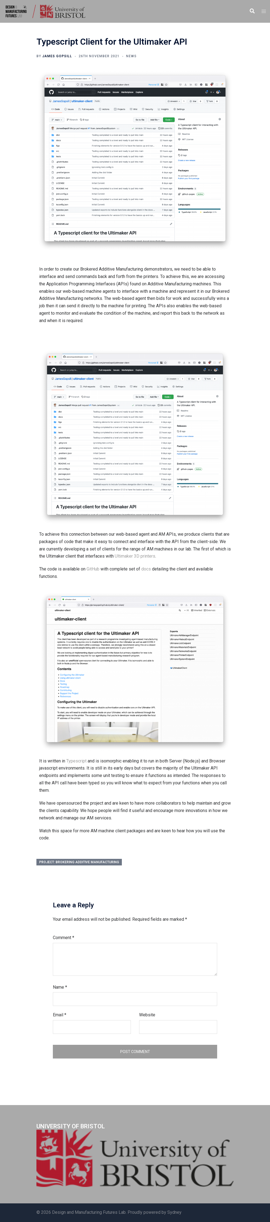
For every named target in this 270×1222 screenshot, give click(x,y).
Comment (63, 937)
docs (146, 569)
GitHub (93, 569)
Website (147, 1014)
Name (60, 987)
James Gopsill (57, 56)
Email (59, 1014)
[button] (252, 11)
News (131, 56)
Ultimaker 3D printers (135, 556)
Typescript (76, 761)
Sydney (174, 1212)
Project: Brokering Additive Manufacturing (79, 862)
